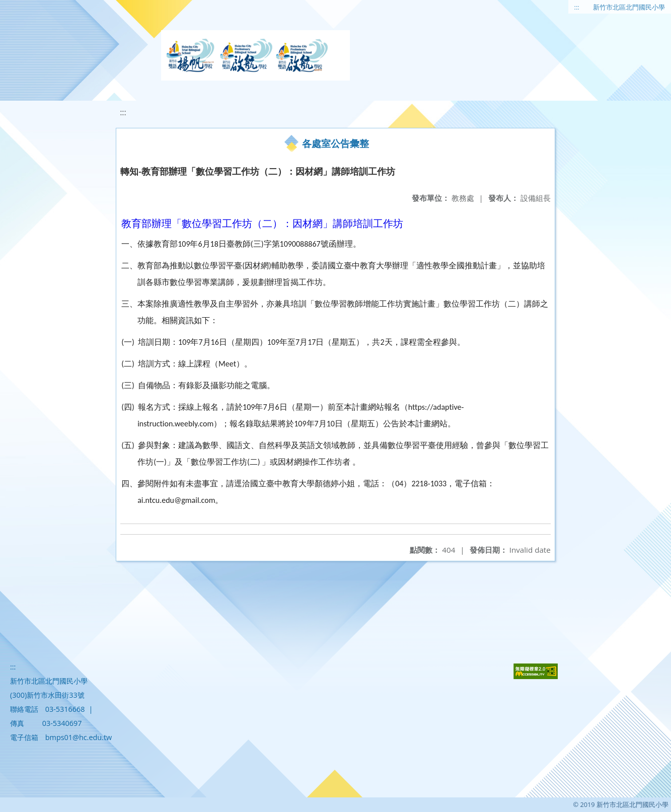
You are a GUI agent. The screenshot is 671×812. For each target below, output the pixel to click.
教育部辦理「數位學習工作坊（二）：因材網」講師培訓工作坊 (262, 223)
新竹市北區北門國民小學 (629, 7)
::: (576, 7)
